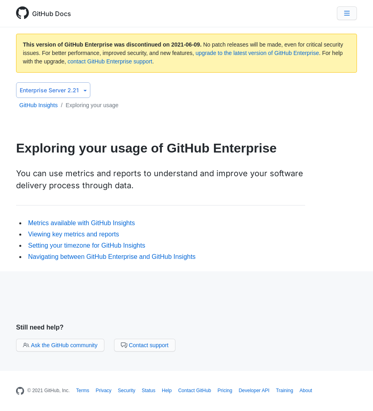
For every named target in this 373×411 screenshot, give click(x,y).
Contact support (145, 345)
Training (284, 390)
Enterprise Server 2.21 (53, 90)
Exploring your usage (92, 105)
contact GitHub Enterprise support (109, 61)
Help (167, 390)
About (306, 390)
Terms (83, 390)
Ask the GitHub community (60, 345)
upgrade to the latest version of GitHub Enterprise (257, 53)
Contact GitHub (194, 390)
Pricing (225, 390)
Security (126, 390)
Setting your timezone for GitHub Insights (86, 245)
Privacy (103, 390)
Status (148, 390)
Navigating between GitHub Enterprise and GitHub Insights (112, 256)
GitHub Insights (38, 105)
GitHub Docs (51, 14)
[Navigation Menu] (347, 13)
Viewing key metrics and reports (73, 234)
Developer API (253, 390)
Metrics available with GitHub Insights (81, 223)
